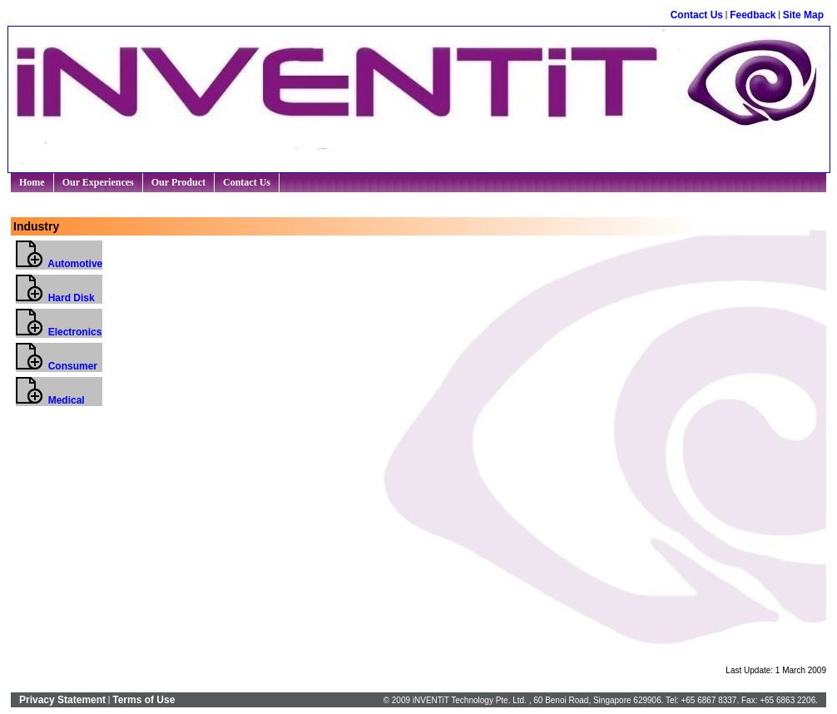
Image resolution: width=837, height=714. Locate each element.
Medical (50, 400)
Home (32, 182)
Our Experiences (99, 182)
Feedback (752, 15)
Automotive (59, 264)
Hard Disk (55, 298)
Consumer (56, 366)
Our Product (180, 182)
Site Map (803, 15)
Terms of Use (143, 700)
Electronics (59, 332)
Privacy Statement (62, 700)
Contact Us (697, 15)
